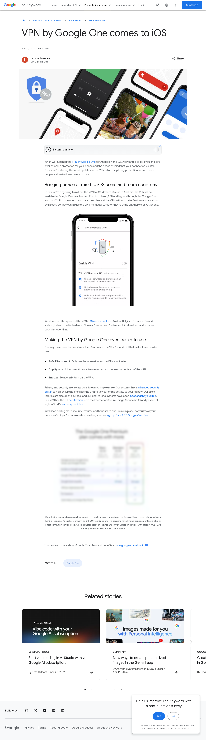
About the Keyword (109, 727)
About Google (59, 727)
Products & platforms (98, 5)
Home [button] (54, 5)
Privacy (29, 727)
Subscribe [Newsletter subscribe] (192, 5)
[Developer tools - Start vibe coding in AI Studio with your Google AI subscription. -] (61, 644)
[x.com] (36, 711)
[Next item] (190, 642)
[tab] (85, 689)
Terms (42, 727)
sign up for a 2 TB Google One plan (127, 415)
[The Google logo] (12, 728)
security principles (72, 404)
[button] (178, 58)
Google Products (82, 727)
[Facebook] (54, 711)
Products (75, 20)
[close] (196, 706)
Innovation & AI (71, 5)
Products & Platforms (47, 20)
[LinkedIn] (63, 711)
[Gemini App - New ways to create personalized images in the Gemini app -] (145, 644)
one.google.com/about (129, 545)
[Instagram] (27, 711)
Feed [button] (141, 5)
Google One (97, 20)
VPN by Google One (84, 162)
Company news (125, 5)
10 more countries (100, 321)
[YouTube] (45, 711)
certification (76, 400)
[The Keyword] (24, 20)
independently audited (143, 396)
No (173, 723)
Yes (159, 723)
